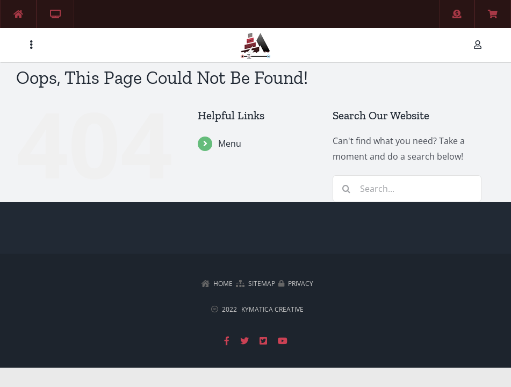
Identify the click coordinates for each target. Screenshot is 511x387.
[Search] (346, 188)
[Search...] (407, 188)
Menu (229, 143)
